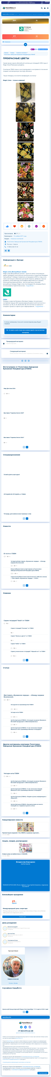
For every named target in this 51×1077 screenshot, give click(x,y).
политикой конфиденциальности (11, 1059)
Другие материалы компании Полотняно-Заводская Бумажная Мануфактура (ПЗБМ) (22, 745)
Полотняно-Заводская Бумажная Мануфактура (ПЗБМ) (19, 54)
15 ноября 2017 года (20, 236)
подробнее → (30, 286)
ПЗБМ (5, 299)
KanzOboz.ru (19, 1038)
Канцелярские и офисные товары (27, 1023)
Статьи (6, 668)
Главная (6, 52)
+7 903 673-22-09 (25, 1031)
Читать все (22, 917)
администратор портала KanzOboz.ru (25, 1032)
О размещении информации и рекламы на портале (17, 1062)
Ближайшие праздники (12, 895)
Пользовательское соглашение (30, 1056)
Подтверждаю (42, 1073)
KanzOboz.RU (7, 1017)
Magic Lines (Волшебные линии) (14, 272)
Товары (12, 52)
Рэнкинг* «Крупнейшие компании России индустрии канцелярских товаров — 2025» (26, 14)
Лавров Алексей (13, 979)
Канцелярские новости (12, 820)
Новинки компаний (17, 238)
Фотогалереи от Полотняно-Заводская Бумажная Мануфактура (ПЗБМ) (20, 368)
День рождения (9, 923)
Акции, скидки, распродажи (14, 841)
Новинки (7, 42)
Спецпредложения (11, 455)
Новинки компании (21, 52)
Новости (7, 526)
